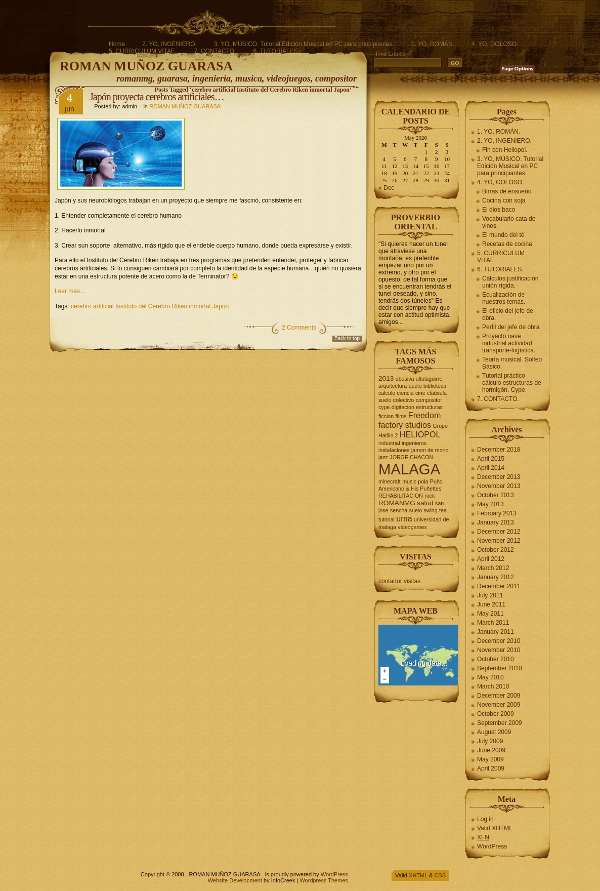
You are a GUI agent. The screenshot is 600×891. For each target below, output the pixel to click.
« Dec (386, 187)
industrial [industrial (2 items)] (389, 443)
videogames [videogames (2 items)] (412, 527)
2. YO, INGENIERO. (169, 44)
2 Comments (299, 327)
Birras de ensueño (506, 191)
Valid (494, 828)
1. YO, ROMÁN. (432, 44)
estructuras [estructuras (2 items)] (429, 407)
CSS (440, 875)
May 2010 (490, 677)
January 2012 (495, 577)
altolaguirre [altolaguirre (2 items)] (429, 379)
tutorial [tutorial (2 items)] (386, 519)
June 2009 (491, 750)
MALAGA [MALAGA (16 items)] (409, 469)
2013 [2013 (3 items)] (386, 378)
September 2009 (499, 722)
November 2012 (498, 540)
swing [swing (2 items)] (430, 510)
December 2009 (498, 695)
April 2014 (490, 467)
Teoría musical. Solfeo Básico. (512, 363)
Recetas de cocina (507, 244)
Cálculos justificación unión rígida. (510, 282)
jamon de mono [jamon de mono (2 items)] (429, 450)
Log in (485, 819)
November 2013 (498, 486)
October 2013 (495, 495)
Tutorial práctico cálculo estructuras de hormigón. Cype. (511, 382)
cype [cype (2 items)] (384, 407)
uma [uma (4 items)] (404, 518)
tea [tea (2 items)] (443, 510)
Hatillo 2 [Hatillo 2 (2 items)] (388, 435)
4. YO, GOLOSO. (495, 44)
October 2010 (495, 659)
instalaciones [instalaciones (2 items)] (394, 450)
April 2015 (490, 458)
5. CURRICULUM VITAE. (143, 51)
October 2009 (495, 713)
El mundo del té (503, 234)
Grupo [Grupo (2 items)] (440, 426)
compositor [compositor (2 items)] (429, 400)
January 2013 (495, 522)
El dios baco (498, 209)
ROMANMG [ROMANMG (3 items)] (396, 503)
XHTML (418, 875)
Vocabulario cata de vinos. (508, 222)
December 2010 (498, 640)
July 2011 (490, 595)
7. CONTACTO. (215, 51)
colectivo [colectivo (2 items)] (403, 400)
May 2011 (490, 613)
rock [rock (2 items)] (429, 496)
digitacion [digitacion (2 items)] (403, 407)
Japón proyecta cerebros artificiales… (157, 96)
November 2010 (498, 650)
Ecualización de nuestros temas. (503, 298)
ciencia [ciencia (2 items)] (405, 393)
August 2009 (494, 732)
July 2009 (490, 741)
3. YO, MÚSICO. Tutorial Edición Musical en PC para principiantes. (304, 44)
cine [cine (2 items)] (420, 393)
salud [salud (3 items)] (425, 503)
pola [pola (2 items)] (423, 481)
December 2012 (498, 531)
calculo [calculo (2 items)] (386, 393)
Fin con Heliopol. (504, 149)
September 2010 (499, 668)
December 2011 (498, 586)
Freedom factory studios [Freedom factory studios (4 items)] (409, 420)
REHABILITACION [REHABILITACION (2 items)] (400, 496)
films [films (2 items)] (401, 416)
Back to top (347, 338)
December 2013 (498, 476)
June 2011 (491, 604)
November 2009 (498, 704)
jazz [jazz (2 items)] (383, 457)
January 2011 (495, 631)
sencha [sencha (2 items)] (398, 510)
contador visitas (399, 581)
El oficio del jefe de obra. (507, 314)
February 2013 (497, 513)
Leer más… (70, 291)
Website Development (235, 880)
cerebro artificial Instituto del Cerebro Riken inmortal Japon (150, 306)
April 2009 (490, 768)
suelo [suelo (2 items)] (415, 510)
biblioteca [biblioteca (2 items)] (434, 386)
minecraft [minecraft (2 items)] (389, 481)
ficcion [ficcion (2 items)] (386, 416)
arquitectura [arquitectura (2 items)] (392, 386)
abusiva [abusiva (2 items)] (405, 379)
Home (117, 44)
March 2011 (493, 622)
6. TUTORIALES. (276, 51)
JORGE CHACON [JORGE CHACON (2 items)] (411, 457)
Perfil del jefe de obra (510, 327)
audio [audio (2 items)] (415, 386)
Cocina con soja (503, 200)
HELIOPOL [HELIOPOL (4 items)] (420, 434)
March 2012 (493, 568)
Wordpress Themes (323, 880)
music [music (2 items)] (409, 481)
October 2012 (495, 549)
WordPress (492, 846)
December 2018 (498, 449)
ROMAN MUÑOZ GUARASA (146, 66)
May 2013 (490, 504)
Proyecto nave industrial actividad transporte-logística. (508, 343)
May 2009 (490, 759)
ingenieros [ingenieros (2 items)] (414, 443)
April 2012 (490, 558)
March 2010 (493, 686)
